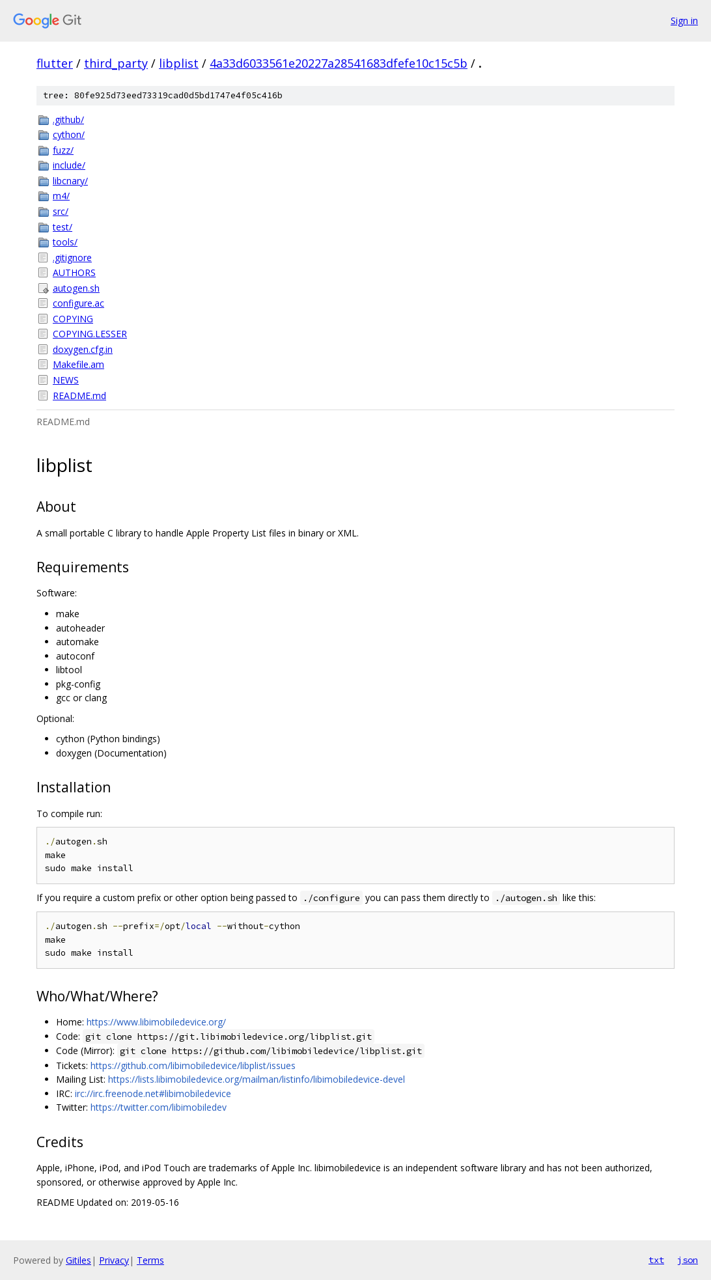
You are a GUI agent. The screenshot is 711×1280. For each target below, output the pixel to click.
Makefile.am (78, 364)
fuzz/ (63, 150)
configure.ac (78, 303)
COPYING (73, 319)
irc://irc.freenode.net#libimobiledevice (153, 1093)
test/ (62, 227)
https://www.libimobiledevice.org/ (156, 1022)
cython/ (69, 134)
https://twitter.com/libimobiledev (159, 1107)
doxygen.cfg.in (83, 349)
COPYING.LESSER (90, 333)
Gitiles (78, 1260)
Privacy (114, 1260)
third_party (116, 63)
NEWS (66, 380)
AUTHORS (74, 272)
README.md (79, 395)
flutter (54, 63)
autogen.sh (76, 288)
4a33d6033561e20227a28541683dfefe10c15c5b (338, 63)
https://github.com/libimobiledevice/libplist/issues (193, 1065)
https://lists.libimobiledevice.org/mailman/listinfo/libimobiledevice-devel (256, 1079)
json (687, 1260)
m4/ (61, 195)
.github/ (68, 119)
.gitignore (72, 257)
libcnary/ (70, 180)
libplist (179, 63)
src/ (60, 211)
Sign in (684, 20)
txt (656, 1260)
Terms (150, 1260)
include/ (69, 165)
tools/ (65, 242)
